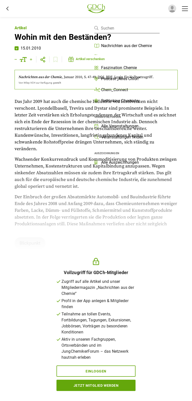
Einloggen (96, 371)
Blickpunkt (30, 243)
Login (118, 77)
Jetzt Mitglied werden (96, 385)
